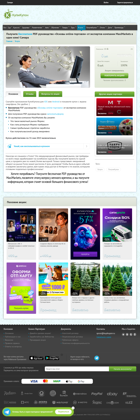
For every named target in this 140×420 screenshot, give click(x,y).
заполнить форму (55, 113)
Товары (65, 27)
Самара (10, 2)
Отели (103, 27)
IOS (46, 101)
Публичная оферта (70, 340)
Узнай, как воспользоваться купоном (32, 146)
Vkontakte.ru (127, 334)
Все (5, 27)
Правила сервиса (12, 343)
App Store (36, 358)
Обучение (56, 27)
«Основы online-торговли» (50, 107)
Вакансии (9, 340)
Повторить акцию (114, 75)
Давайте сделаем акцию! (40, 333)
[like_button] (129, 49)
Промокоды (119, 27)
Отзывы (29, 94)
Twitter (130, 334)
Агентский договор (70, 333)
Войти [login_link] (106, 2)
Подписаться (63, 411)
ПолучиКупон (92, 27)
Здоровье (26, 27)
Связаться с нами (104, 337)
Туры (73, 27)
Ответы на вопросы (13, 346)
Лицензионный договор (72, 336)
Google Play (52, 358)
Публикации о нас (13, 336)
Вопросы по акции (50, 94)
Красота (17, 27)
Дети (110, 27)
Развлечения (38, 27)
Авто (47, 27)
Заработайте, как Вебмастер (42, 336)
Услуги (81, 27)
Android (56, 101)
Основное (13, 94)
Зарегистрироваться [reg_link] (125, 2)
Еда (10, 27)
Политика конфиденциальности (76, 343)
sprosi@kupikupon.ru (106, 333)
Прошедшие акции (38, 340)
